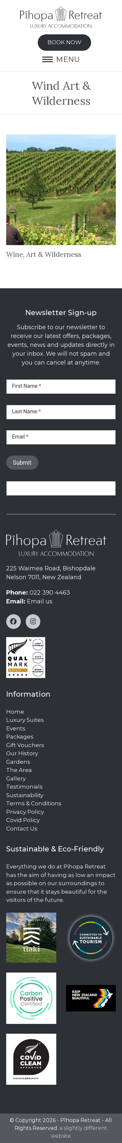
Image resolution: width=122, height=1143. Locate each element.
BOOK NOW (64, 42)
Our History (22, 753)
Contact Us (21, 828)
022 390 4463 (50, 592)
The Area (19, 770)
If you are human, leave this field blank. (53, 476)
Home (15, 711)
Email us (39, 601)
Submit (22, 462)
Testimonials (24, 786)
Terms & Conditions (33, 803)
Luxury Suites (25, 720)
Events (15, 728)
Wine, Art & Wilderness (43, 254)
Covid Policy (23, 820)
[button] (61, 59)
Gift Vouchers (25, 745)
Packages (20, 736)
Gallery (16, 778)
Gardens (18, 762)
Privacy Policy (25, 812)
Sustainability (24, 795)
